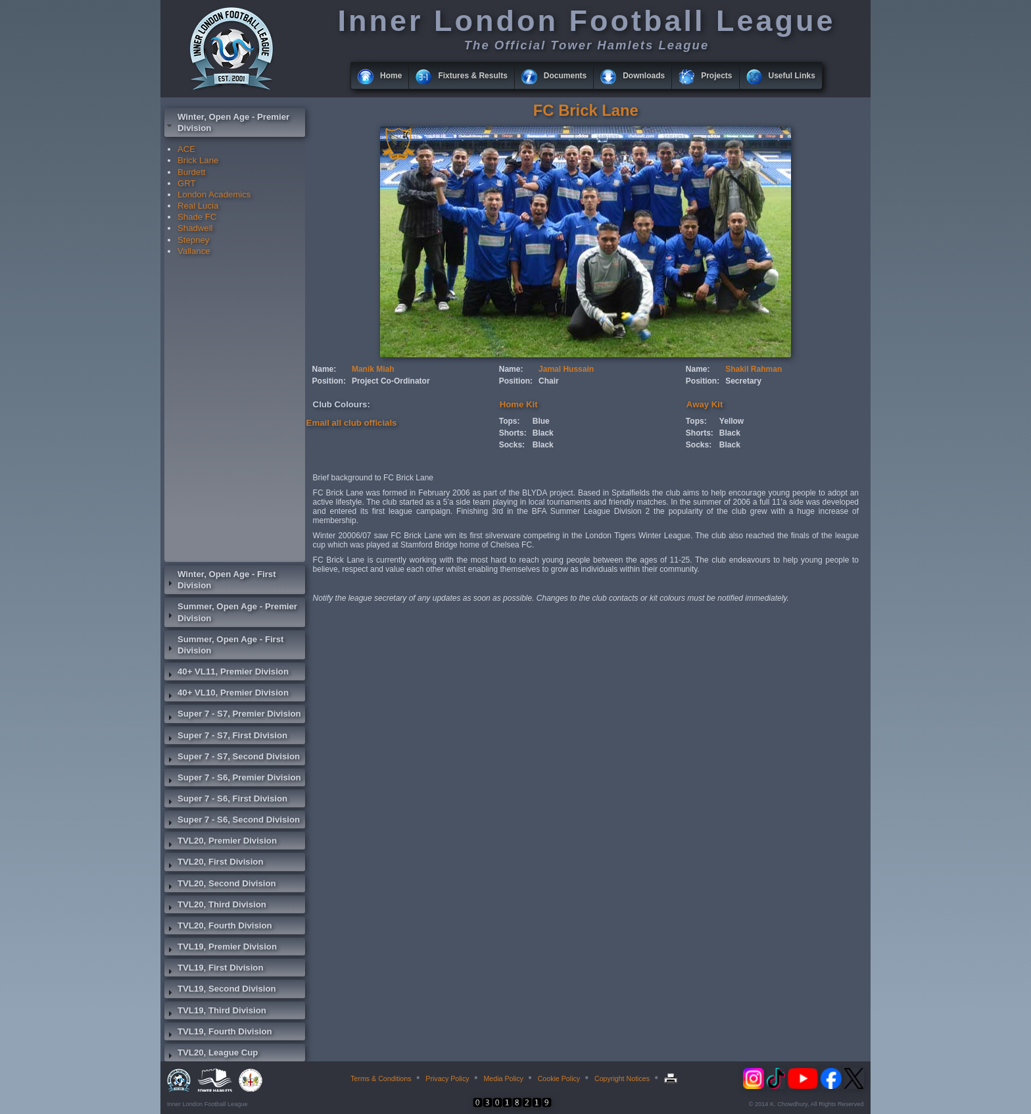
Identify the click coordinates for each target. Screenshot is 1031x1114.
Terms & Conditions (380, 1078)
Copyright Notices (622, 1078)
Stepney (193, 240)
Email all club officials (351, 423)
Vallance (194, 251)
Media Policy (503, 1078)
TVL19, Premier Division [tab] (220, 948)
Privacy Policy (447, 1078)
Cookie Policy (559, 1078)
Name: (324, 369)
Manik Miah (373, 369)
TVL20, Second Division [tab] (220, 885)
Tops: (509, 421)
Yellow (731, 421)
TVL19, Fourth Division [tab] (218, 1033)
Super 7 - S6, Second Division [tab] (232, 821)
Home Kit (519, 404)
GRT (187, 183)
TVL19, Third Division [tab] (215, 1012)
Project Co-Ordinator (391, 381)
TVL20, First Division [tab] (213, 863)
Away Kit (704, 404)
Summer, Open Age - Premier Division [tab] (230, 611)
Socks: (512, 444)
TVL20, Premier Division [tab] (220, 842)
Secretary (743, 381)
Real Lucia (198, 206)
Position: (329, 381)
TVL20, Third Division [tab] (215, 906)
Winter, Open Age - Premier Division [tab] (226, 122)
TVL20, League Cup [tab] (211, 1054)
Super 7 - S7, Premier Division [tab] (232, 715)
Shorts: (513, 433)
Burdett (192, 172)
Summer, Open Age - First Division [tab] (223, 644)
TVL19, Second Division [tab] (220, 990)
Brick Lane (198, 160)
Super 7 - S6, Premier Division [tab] (232, 779)
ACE (186, 149)
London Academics (214, 194)
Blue (541, 421)
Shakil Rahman (753, 369)
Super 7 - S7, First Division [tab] (225, 737)
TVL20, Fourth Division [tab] (218, 927)
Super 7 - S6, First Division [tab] (225, 800)
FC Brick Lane (585, 110)
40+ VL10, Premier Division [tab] (226, 694)
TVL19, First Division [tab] (213, 969)
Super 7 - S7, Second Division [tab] (232, 758)
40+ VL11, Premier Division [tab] (226, 673)
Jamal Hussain (566, 369)
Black (543, 433)
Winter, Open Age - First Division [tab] (220, 579)
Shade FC (197, 217)
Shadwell (195, 228)
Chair (549, 381)
